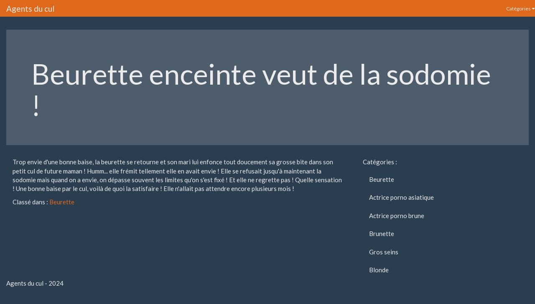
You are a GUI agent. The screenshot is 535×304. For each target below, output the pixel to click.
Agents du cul (30, 8)
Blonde (379, 270)
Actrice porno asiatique (401, 197)
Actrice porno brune (396, 215)
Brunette (381, 233)
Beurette (61, 202)
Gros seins (383, 252)
